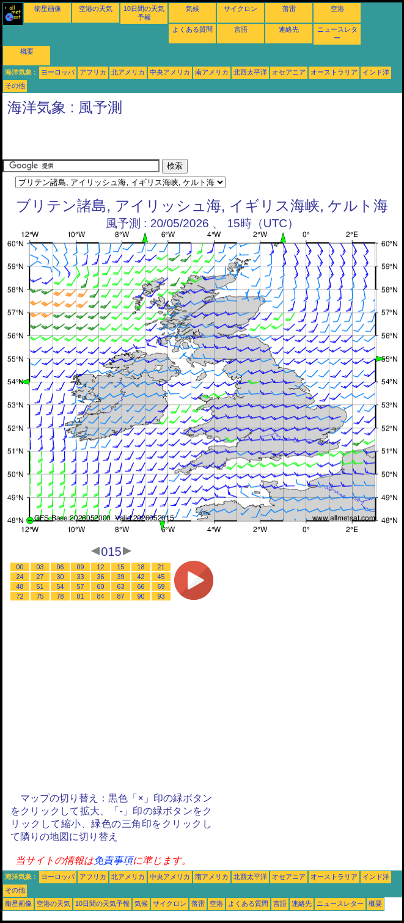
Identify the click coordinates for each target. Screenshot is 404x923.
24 (20, 576)
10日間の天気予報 (102, 903)
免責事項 (113, 860)
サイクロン (240, 8)
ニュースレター (340, 903)
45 (161, 576)
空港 (337, 8)
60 (101, 586)
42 (141, 576)
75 (40, 596)
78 (60, 596)
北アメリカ (128, 72)
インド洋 (375, 72)
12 (101, 567)
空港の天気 (95, 8)
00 (20, 567)
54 (60, 586)
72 (20, 596)
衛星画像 (47, 8)
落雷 (289, 8)
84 (101, 596)
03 (40, 567)
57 (80, 586)
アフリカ (92, 72)
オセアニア (289, 72)
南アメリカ (212, 72)
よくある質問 (192, 29)
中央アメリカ (170, 72)
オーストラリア (334, 72)
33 (80, 576)
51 (40, 586)
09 (80, 567)
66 (141, 586)
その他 (15, 85)
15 (121, 567)
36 (101, 576)
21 (161, 567)
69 (161, 586)
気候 (192, 8)
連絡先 (289, 29)
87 (121, 596)
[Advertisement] (145, 140)
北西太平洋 (250, 72)
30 (60, 576)
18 (141, 567)
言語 (241, 29)
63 (121, 586)
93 (161, 596)
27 (40, 576)
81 (80, 596)
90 (141, 596)
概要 (27, 51)
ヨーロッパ (58, 72)
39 (121, 576)
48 (20, 586)
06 (60, 567)
